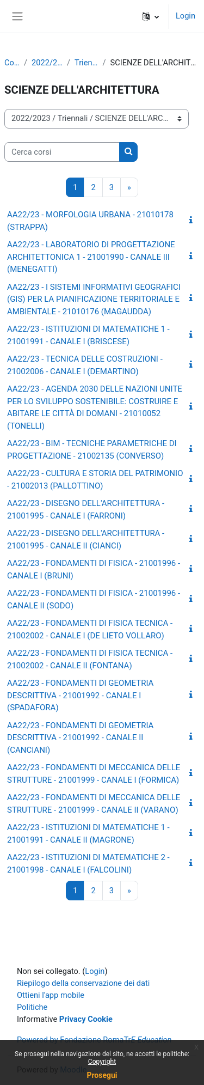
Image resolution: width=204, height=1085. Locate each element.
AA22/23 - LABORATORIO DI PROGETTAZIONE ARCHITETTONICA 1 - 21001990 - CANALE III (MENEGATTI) (91, 257)
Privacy (72, 1019)
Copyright (102, 1061)
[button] (150, 16)
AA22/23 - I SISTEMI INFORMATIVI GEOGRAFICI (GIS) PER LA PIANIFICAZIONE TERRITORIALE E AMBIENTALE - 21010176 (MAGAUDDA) (94, 299)
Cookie (100, 1019)
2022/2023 (47, 63)
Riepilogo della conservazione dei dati (83, 983)
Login (185, 16)
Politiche (32, 1007)
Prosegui (101, 1075)
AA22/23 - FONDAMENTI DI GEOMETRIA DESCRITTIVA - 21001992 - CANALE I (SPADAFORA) (80, 695)
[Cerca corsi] (62, 152)
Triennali (86, 63)
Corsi (12, 63)
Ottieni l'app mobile (50, 995)
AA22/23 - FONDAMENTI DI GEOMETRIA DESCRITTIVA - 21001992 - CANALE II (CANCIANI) (80, 738)
